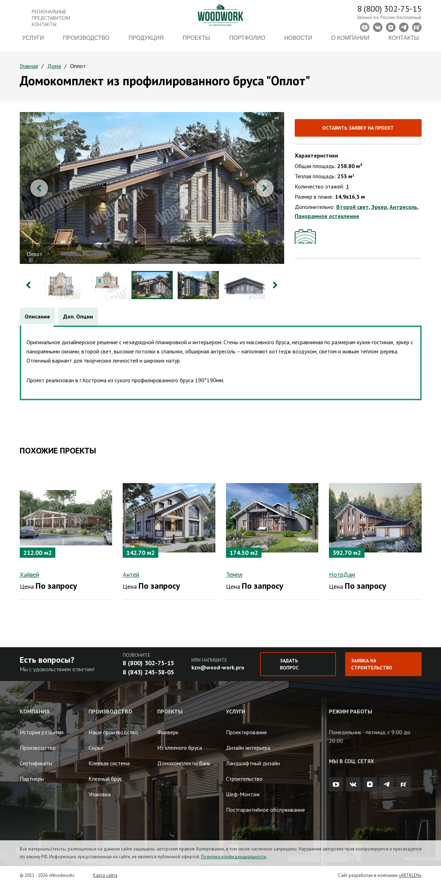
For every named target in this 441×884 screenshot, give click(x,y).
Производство (86, 41)
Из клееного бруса (179, 746)
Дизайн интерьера (248, 746)
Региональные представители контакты (51, 17)
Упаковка (99, 792)
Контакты (403, 41)
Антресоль (403, 206)
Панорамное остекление (327, 216)
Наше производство (113, 730)
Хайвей (29, 573)
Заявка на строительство (371, 662)
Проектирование (246, 730)
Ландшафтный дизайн (253, 761)
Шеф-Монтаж (243, 792)
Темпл (234, 573)
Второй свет (352, 206)
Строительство (244, 777)
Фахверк (167, 730)
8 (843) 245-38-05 (148, 671)
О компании (350, 41)
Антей (131, 573)
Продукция (146, 41)
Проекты (196, 41)
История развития (41, 730)
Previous (39, 188)
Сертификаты (36, 761)
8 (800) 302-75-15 (389, 8)
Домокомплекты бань (183, 761)
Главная (29, 65)
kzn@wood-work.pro (217, 665)
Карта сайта (105, 874)
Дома (54, 65)
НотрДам (342, 573)
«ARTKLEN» (410, 874)
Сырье (95, 746)
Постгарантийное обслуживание (265, 808)
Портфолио (247, 41)
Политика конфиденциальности (233, 855)
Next (265, 188)
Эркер (379, 206)
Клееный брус (105, 777)
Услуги (33, 41)
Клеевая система (109, 761)
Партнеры (32, 777)
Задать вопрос (289, 662)
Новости (298, 41)
